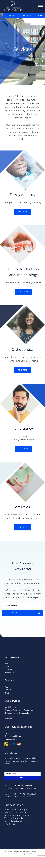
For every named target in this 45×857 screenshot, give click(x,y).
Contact (7, 690)
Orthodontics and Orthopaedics (17, 713)
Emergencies (9, 716)
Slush (30, 854)
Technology (9, 672)
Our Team (8, 669)
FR (41, 15)
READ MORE (22, 212)
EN (38, 15)
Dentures (8, 719)
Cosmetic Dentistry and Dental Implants (20, 710)
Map (6, 687)
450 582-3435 (11, 15)
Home (7, 664)
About (6, 667)
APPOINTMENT (26, 16)
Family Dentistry (10, 707)
